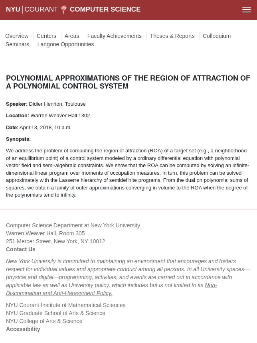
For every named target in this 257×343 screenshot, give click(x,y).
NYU (13, 9)
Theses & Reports (172, 36)
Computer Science (105, 9)
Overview (16, 36)
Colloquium (217, 36)
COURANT (41, 9)
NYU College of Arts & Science (44, 321)
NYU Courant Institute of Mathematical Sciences (66, 305)
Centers (46, 36)
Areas (72, 36)
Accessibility (23, 329)
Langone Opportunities (66, 44)
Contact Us (21, 249)
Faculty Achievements (114, 36)
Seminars (17, 44)
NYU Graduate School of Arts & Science (55, 313)
